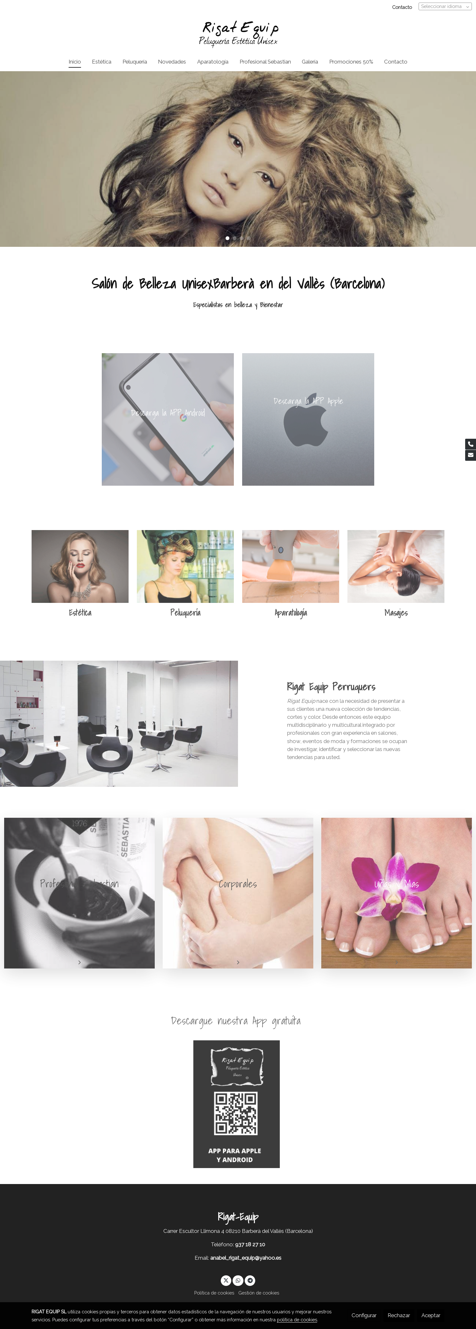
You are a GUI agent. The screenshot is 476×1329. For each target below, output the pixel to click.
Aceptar (430, 1315)
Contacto (402, 7)
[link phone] (470, 444)
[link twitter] (226, 1280)
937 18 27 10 (250, 1244)
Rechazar (399, 1315)
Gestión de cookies (258, 1292)
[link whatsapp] (238, 1280)
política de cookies (297, 1319)
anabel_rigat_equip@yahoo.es (245, 1258)
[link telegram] (250, 1280)
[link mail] (470, 455)
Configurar (364, 1315)
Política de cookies (214, 1292)
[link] (238, 33)
